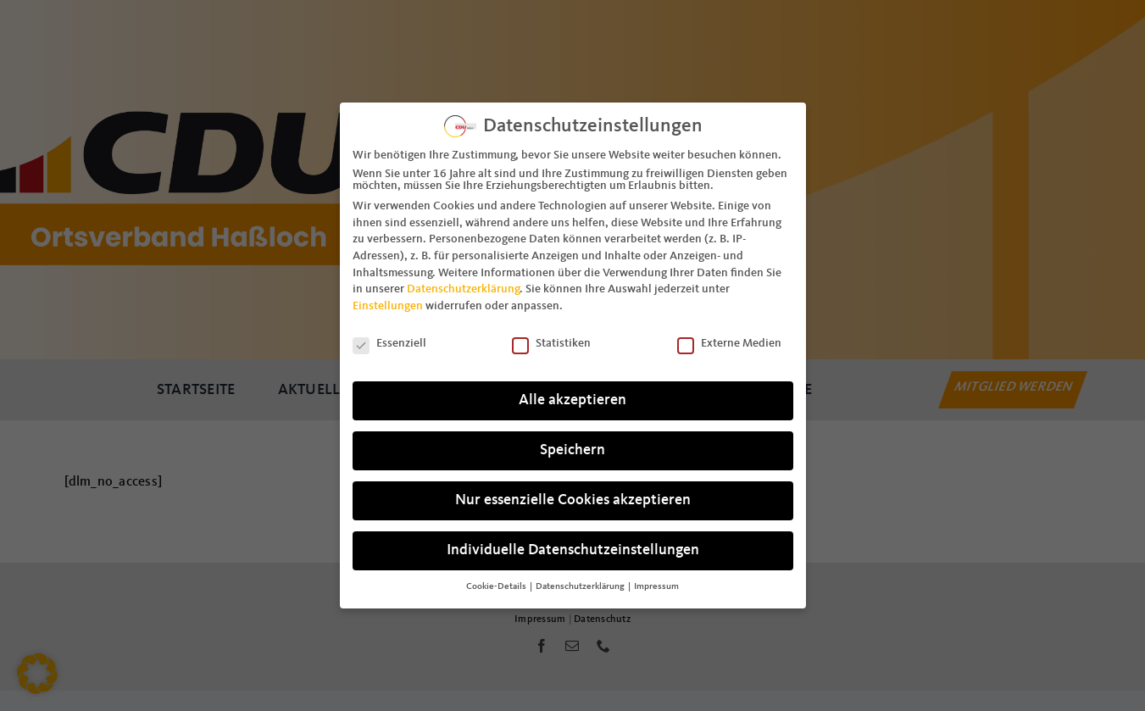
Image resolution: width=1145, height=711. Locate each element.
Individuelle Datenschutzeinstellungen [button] (573, 547)
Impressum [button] (656, 582)
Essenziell (389, 339)
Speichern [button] (572, 447)
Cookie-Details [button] (497, 582)
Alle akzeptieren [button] (572, 397)
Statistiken (551, 339)
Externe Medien (729, 339)
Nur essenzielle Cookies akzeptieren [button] (573, 497)
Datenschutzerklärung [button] (581, 582)
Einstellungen (388, 302)
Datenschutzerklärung (463, 286)
